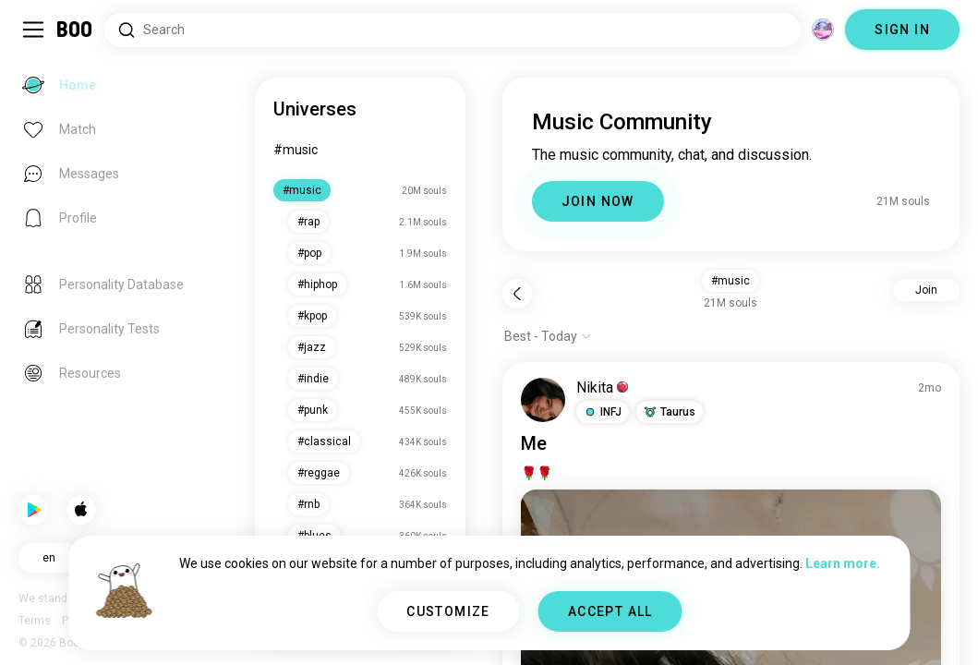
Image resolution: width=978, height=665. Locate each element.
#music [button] (730, 280)
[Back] (517, 293)
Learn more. (842, 563)
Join (926, 290)
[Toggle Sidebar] (33, 29)
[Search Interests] (452, 30)
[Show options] (548, 336)
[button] (602, 412)
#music (295, 149)
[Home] (75, 29)
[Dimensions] (823, 29)
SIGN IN (902, 29)
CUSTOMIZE (448, 611)
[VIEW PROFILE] (543, 400)
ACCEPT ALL (610, 611)
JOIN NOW (597, 201)
